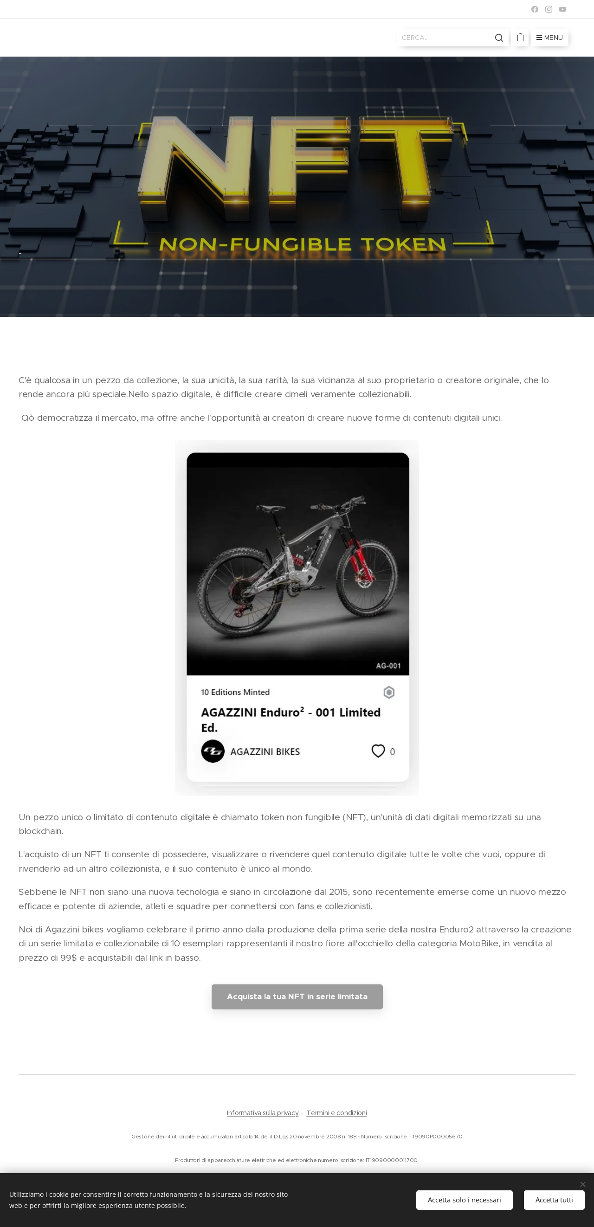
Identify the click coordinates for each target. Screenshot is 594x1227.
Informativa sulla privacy (262, 1113)
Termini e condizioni (336, 1113)
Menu (549, 37)
